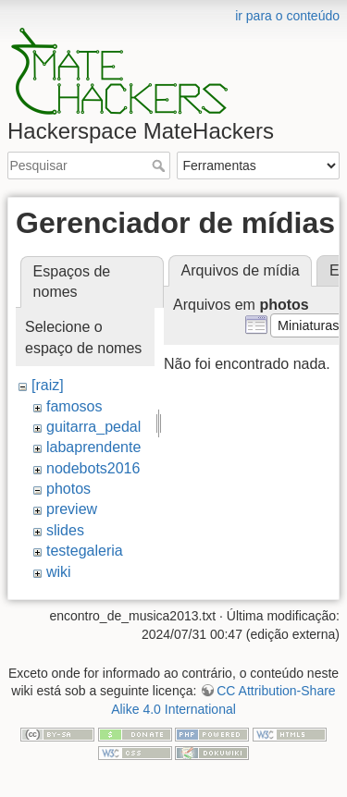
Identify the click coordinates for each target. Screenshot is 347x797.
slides (65, 530)
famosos (74, 406)
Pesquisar (160, 165)
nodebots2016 (93, 468)
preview (71, 509)
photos (68, 489)
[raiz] (47, 385)
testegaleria (84, 550)
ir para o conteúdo (287, 15)
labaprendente (93, 447)
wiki (58, 572)
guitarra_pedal (93, 427)
